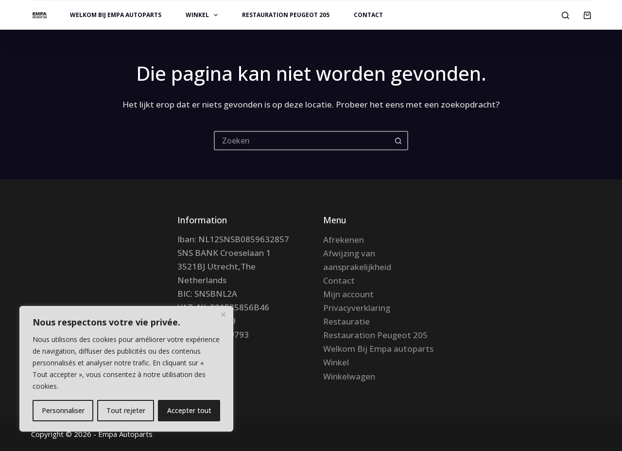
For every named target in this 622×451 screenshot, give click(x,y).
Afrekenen (343, 239)
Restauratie (346, 321)
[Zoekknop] (398, 140)
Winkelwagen (349, 376)
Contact (368, 15)
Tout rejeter (125, 410)
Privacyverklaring (356, 307)
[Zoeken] (565, 15)
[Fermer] (223, 314)
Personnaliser (63, 410)
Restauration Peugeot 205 (285, 15)
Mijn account (348, 294)
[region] (126, 369)
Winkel (204, 15)
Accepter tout (189, 410)
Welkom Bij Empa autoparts (115, 15)
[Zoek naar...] (301, 140)
